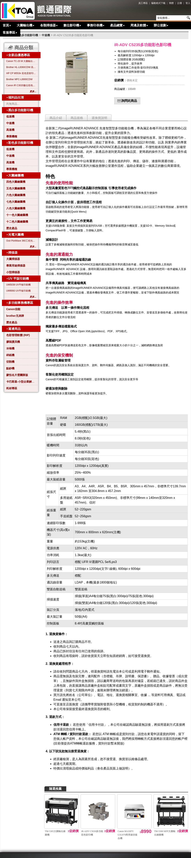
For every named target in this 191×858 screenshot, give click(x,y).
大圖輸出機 (26, 25)
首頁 (7, 25)
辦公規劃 (161, 25)
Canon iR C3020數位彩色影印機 (21, 85)
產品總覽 (117, 25)
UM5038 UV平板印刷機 (18, 284)
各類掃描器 (49, 25)
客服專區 (10, 32)
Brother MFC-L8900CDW (19, 79)
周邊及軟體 (139, 25)
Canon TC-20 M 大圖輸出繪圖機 (21, 61)
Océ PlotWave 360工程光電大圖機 (21, 240)
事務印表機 (96, 25)
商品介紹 (56, 118)
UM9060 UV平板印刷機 (18, 290)
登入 (188, 3)
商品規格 (77, 118)
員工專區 (143, 3)
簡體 (171, 3)
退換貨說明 (99, 118)
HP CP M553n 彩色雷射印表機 (21, 73)
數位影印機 (72, 25)
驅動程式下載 (158, 3)
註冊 (179, 3)
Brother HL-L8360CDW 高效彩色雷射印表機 (21, 67)
